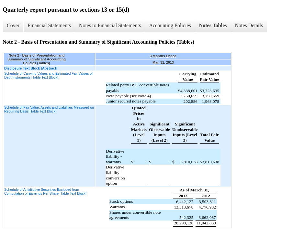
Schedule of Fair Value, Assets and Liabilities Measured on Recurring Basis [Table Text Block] (49, 109)
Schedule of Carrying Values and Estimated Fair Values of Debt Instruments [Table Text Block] (48, 75)
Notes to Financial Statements (110, 25)
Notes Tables (213, 25)
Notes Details (249, 25)
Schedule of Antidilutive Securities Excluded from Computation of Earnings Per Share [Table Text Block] (45, 191)
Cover (13, 25)
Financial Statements (49, 25)
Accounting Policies (170, 25)
